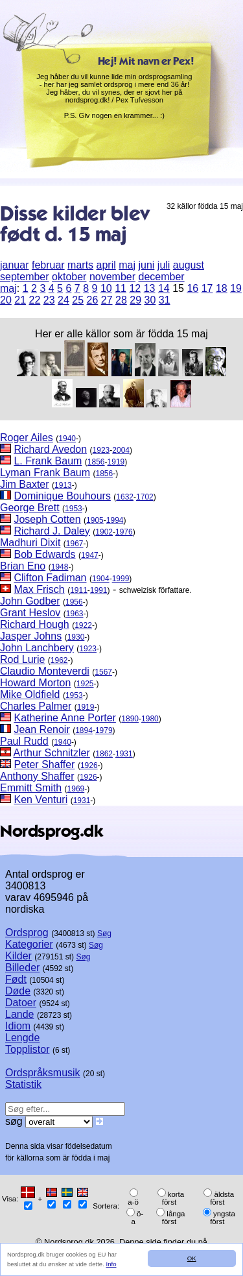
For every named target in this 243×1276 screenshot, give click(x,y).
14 (164, 288)
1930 (76, 637)
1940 (67, 438)
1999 (121, 578)
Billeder (22, 967)
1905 (95, 520)
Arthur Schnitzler (52, 752)
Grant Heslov (30, 612)
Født (16, 979)
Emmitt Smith (31, 787)
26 (92, 300)
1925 (85, 683)
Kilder (18, 955)
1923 (101, 450)
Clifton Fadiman (50, 577)
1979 (104, 730)
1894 (84, 730)
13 (150, 288)
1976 (124, 531)
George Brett (30, 507)
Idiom (17, 1025)
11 (120, 288)
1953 (73, 508)
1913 (63, 485)
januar (14, 265)
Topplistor (27, 1049)
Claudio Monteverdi (44, 671)
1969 (76, 788)
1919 (116, 461)
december (161, 276)
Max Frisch (39, 589)
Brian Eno (22, 566)
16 (192, 288)
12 (135, 288)
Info (111, 1264)
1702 (145, 496)
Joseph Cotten (47, 519)
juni (146, 265)
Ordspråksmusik (42, 1072)
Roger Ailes (26, 437)
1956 (74, 602)
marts (80, 265)
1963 (75, 613)
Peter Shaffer (44, 764)
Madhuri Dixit (30, 542)
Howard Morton (35, 682)
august (188, 265)
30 (150, 300)
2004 (121, 450)
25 (78, 300)
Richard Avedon (50, 449)
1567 (103, 672)
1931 (124, 753)
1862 (104, 753)
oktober (69, 276)
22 (35, 300)
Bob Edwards (44, 554)
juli (163, 265)
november (112, 276)
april (106, 265)
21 (20, 300)
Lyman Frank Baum (45, 472)
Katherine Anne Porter (64, 717)
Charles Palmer (35, 706)
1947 (89, 555)
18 (221, 288)
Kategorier (29, 944)
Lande (19, 1014)
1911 (78, 590)
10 (106, 288)
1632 (124, 496)
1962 (59, 660)
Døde (17, 990)
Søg (104, 933)
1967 (75, 543)
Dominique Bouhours (62, 495)
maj (127, 265)
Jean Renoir (41, 729)
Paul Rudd (24, 741)
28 (121, 300)
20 (6, 300)
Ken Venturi (40, 799)
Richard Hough (34, 624)
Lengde (22, 1037)
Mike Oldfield (30, 694)
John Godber (30, 601)
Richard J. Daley (51, 530)
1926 (89, 765)
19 (236, 288)
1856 (96, 461)
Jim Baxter (24, 484)
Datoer (20, 1002)
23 (49, 300)
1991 (99, 590)
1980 (150, 718)
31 (164, 300)
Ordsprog (27, 932)
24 (63, 300)
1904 (101, 578)
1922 (83, 625)
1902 (104, 531)
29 (135, 300)
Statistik (23, 1084)
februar (48, 265)
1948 (60, 567)
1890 (130, 718)
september (24, 276)
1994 (115, 520)
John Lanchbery (37, 647)
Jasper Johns (31, 636)
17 (207, 288)
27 (107, 300)
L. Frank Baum (48, 460)
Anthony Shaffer (37, 776)
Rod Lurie (22, 659)
